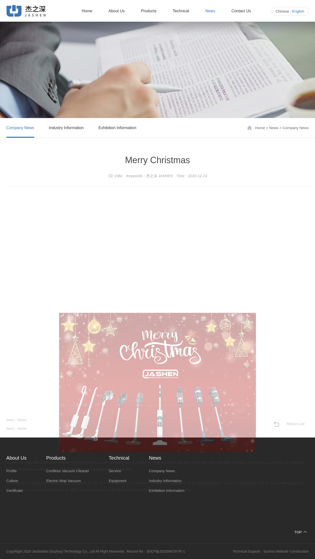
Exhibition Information (117, 128)
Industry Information (66, 128)
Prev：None (16, 427)
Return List (296, 431)
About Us (117, 11)
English (298, 11)
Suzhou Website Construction (286, 551)
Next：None (16, 436)
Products (149, 11)
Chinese (282, 11)
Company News (20, 128)
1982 (118, 176)
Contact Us (241, 11)
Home (87, 11)
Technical (181, 11)
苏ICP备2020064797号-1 (166, 551)
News (210, 11)
